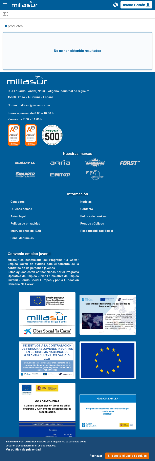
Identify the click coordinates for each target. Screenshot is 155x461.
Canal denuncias (22, 238)
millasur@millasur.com (34, 105)
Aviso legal (18, 216)
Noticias (86, 202)
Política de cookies (93, 216)
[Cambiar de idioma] (115, 4)
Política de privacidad (25, 224)
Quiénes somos (21, 209)
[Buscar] (106, 5)
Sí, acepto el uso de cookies (127, 456)
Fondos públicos (92, 224)
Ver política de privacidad (23, 449)
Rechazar (95, 456)
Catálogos (17, 202)
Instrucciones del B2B (25, 231)
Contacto (86, 209)
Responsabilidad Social (96, 231)
